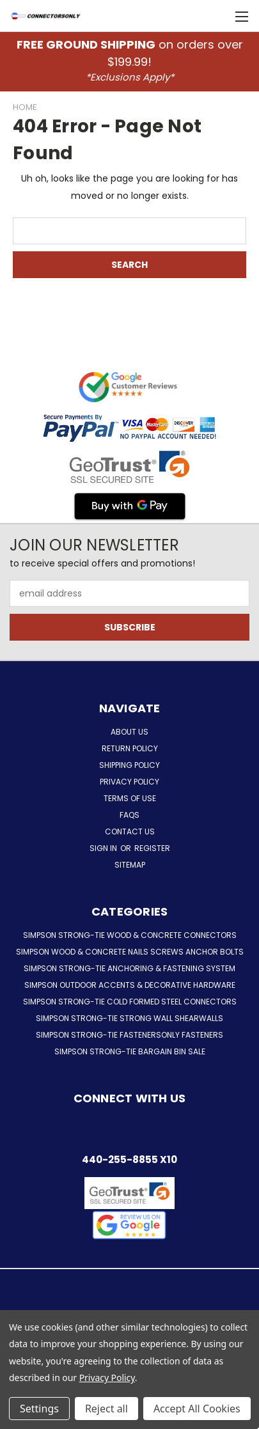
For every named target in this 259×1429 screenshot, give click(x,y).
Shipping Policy (129, 765)
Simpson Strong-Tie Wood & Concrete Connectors (130, 935)
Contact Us (130, 831)
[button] (129, 1225)
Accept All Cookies (196, 1409)
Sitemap (129, 864)
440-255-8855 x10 (129, 1159)
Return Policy (130, 748)
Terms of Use (130, 798)
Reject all (106, 1409)
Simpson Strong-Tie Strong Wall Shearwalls (129, 1018)
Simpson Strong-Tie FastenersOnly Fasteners (129, 1034)
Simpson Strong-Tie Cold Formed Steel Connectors (130, 1001)
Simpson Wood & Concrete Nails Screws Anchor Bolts (130, 951)
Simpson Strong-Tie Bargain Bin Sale (129, 1051)
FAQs (129, 814)
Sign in (104, 848)
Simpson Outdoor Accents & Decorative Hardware (129, 985)
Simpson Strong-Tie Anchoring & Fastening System (129, 968)
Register (152, 848)
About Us (129, 731)
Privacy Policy (129, 781)
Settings (39, 1409)
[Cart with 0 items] (214, 15)
